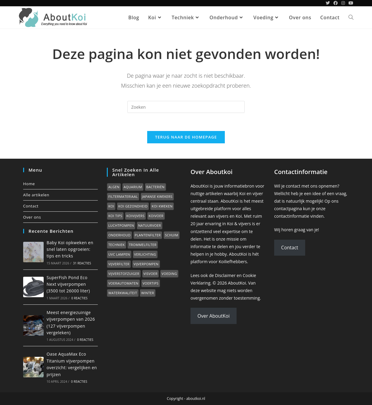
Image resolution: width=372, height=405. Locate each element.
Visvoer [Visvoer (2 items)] (150, 273)
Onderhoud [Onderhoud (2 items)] (119, 234)
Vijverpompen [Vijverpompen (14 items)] (146, 263)
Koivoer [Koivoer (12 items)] (156, 215)
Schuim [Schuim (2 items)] (171, 234)
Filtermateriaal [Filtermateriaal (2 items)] (123, 196)
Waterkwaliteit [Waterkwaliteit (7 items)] (122, 292)
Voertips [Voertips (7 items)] (151, 283)
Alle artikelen (36, 194)
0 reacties (79, 298)
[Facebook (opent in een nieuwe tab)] (335, 3)
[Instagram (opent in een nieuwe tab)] (343, 3)
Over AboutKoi (213, 315)
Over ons (32, 217)
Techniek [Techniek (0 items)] (116, 244)
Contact (31, 205)
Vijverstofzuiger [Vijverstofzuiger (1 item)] (123, 273)
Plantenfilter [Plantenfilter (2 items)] (148, 234)
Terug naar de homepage (186, 137)
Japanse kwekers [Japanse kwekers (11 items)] (157, 196)
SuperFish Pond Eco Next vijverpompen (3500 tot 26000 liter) (68, 284)
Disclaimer (225, 275)
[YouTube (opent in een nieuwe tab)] (350, 3)
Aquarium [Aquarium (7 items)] (133, 186)
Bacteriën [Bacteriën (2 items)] (155, 186)
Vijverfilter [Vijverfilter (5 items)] (118, 263)
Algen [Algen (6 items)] (113, 186)
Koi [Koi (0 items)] (111, 206)
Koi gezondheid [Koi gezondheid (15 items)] (132, 206)
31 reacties (82, 263)
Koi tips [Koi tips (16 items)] (115, 215)
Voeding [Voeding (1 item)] (169, 273)
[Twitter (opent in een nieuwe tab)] (328, 3)
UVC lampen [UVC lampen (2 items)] (119, 254)
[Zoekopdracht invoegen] (186, 107)
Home (29, 183)
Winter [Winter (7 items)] (147, 292)
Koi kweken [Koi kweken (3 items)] (162, 206)
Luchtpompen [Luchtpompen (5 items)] (121, 225)
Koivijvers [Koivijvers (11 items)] (135, 215)
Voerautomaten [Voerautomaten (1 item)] (123, 283)
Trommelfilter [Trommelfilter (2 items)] (143, 244)
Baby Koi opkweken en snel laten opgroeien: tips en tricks (70, 249)
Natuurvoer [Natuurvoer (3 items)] (149, 225)
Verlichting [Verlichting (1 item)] (145, 254)
